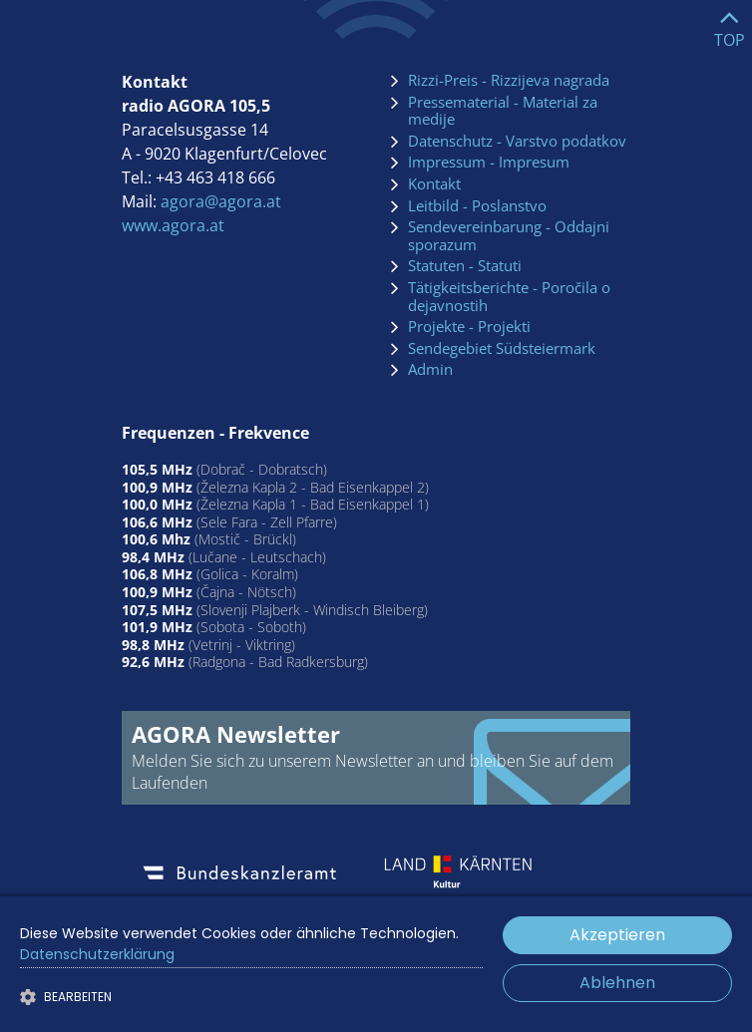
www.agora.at (173, 225)
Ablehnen (617, 982)
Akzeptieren (617, 934)
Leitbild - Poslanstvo (477, 206)
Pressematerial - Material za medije (502, 111)
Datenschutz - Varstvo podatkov (517, 142)
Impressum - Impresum (488, 163)
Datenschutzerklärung (97, 954)
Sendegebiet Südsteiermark (501, 349)
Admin (430, 370)
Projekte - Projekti (469, 327)
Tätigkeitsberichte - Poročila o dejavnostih (509, 296)
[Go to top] (729, 24)
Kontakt (434, 184)
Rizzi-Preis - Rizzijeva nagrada (508, 81)
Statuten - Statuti (465, 266)
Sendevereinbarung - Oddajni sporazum (508, 235)
